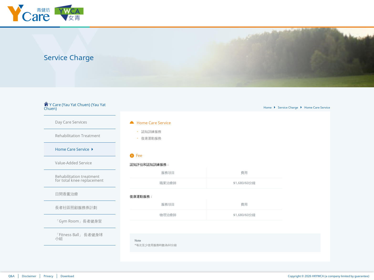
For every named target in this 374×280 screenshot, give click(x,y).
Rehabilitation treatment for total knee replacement (79, 178)
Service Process (302, 17)
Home (168, 17)
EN (341, 7)
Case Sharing (274, 17)
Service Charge (332, 17)
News (182, 17)
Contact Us (358, 17)
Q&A (11, 276)
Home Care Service (72, 149)
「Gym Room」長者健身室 (78, 221)
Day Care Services (71, 122)
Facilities (213, 17)
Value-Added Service (73, 163)
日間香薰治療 (66, 194)
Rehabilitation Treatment (77, 135)
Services (231, 17)
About (196, 17)
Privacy (48, 276)
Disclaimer (29, 276)
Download (67, 276)
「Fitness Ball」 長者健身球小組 (79, 236)
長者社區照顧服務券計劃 (76, 207)
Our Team (251, 17)
